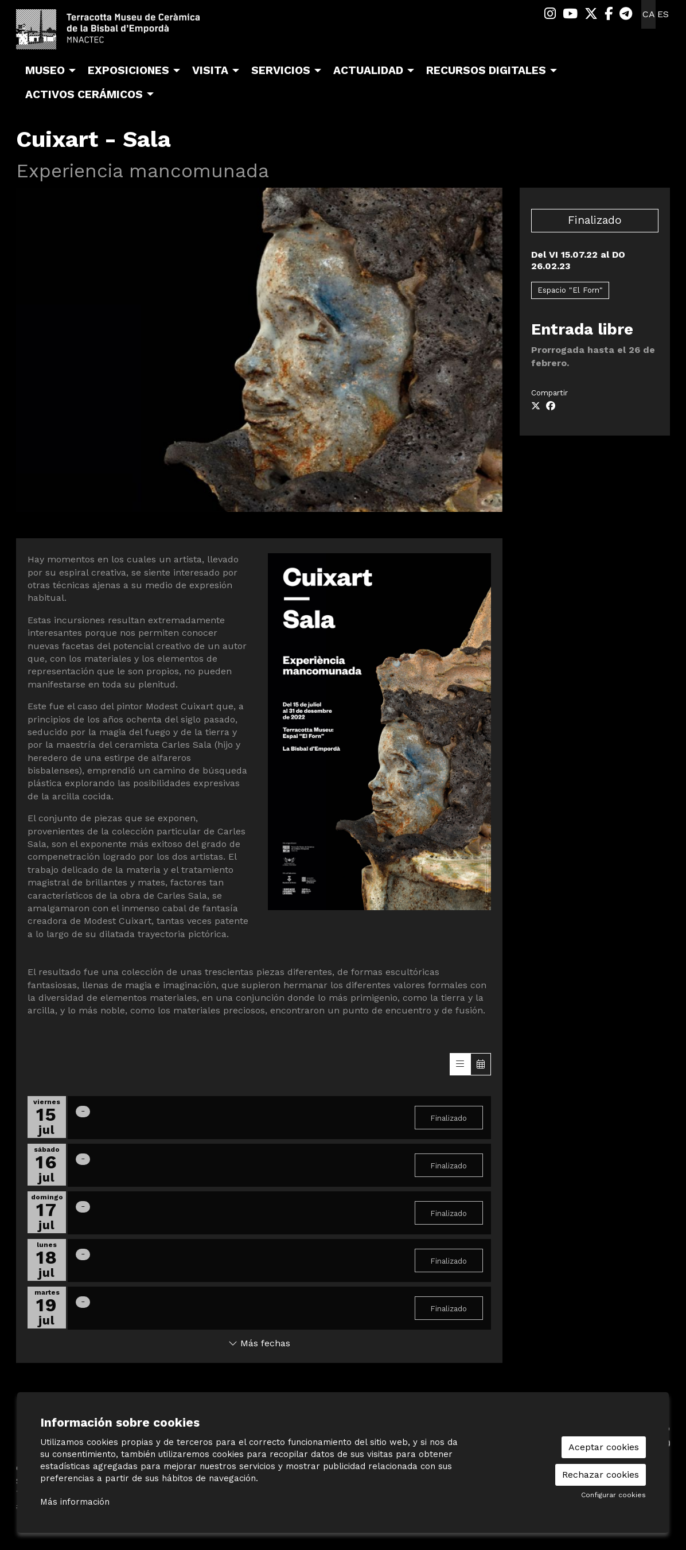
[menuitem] (550, 14)
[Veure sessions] (460, 1064)
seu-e (605, 1428)
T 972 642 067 (48, 1493)
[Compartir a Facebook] (550, 406)
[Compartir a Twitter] (535, 406)
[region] (259, 350)
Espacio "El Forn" (570, 290)
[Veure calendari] (480, 1064)
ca (648, 14)
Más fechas (259, 1343)
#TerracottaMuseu (57, 1506)
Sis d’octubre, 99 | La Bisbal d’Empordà (102, 1480)
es (663, 14)
